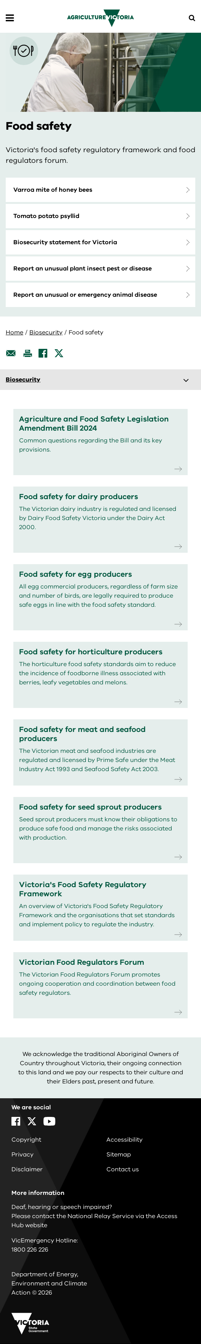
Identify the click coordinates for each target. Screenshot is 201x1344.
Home (14, 332)
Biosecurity (46, 332)
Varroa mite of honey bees (52, 190)
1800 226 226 (29, 1249)
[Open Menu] (10, 18)
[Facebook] (43, 353)
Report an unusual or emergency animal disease (85, 295)
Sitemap (118, 1154)
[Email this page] (11, 353)
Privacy (22, 1154)
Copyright (26, 1140)
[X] (59, 353)
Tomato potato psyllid (46, 216)
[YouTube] (49, 1121)
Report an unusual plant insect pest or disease (82, 268)
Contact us (122, 1169)
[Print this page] (27, 353)
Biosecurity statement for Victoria (65, 242)
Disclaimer (27, 1169)
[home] (100, 18)
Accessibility (124, 1140)
